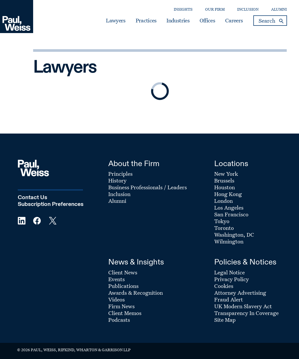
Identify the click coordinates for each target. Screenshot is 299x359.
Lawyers (115, 20)
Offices (207, 20)
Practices (146, 20)
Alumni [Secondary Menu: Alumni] (279, 9)
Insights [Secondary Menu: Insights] (183, 9)
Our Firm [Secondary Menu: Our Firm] (215, 9)
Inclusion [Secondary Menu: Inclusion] (248, 9)
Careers (234, 20)
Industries (177, 20)
